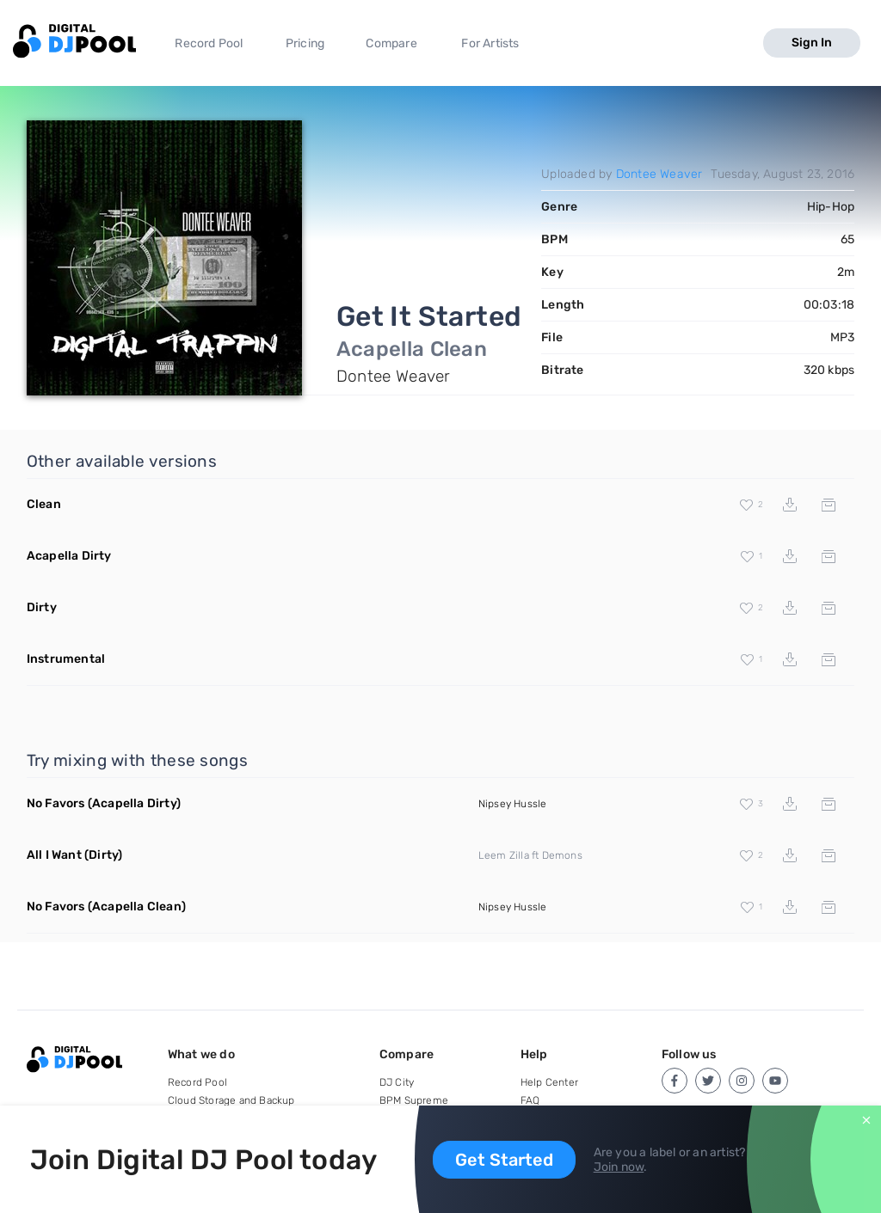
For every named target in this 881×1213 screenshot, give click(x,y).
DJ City (396, 1082)
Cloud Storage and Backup (231, 1100)
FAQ (530, 1100)
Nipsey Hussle (512, 804)
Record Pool (209, 43)
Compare (391, 43)
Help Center (549, 1082)
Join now (619, 1167)
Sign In (812, 42)
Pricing (305, 43)
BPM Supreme (413, 1100)
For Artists (490, 43)
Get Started (504, 1159)
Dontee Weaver (659, 174)
